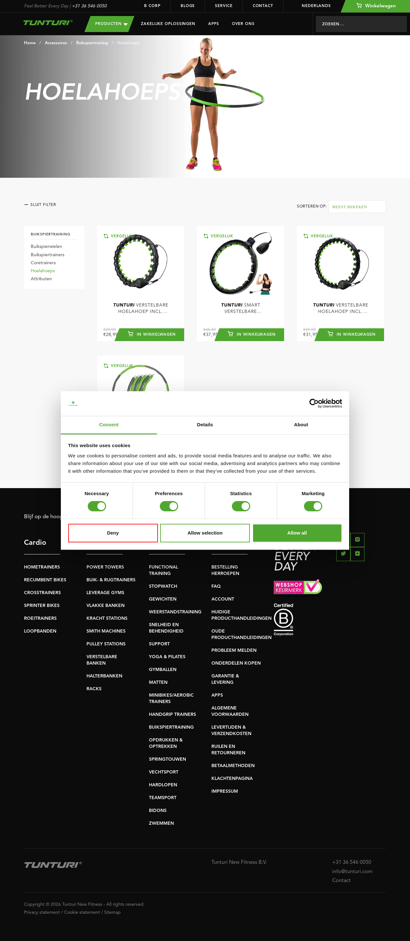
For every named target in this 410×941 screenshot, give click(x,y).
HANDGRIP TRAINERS (172, 714)
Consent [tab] (109, 424)
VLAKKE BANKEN (105, 605)
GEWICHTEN (162, 599)
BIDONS (158, 810)
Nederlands (312, 6)
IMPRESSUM (224, 791)
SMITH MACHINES (106, 631)
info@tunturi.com (352, 871)
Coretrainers (43, 263)
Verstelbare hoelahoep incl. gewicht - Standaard (140, 309)
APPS (217, 695)
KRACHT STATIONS (106, 618)
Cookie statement (82, 912)
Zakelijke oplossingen (168, 24)
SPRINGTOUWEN (167, 759)
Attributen (41, 279)
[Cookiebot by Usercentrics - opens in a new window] (314, 403)
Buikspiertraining (92, 43)
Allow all (297, 533)
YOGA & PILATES (167, 657)
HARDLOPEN (163, 785)
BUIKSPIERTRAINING (171, 727)
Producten (111, 24)
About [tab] (301, 424)
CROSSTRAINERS (42, 593)
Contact (263, 6)
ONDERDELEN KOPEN (236, 663)
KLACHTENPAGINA (232, 778)
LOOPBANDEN (40, 631)
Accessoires (56, 43)
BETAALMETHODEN (233, 766)
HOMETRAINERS (42, 567)
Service (223, 6)
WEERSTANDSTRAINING (175, 612)
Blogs (188, 6)
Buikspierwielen (46, 246)
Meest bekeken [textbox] (349, 207)
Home (30, 43)
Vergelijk (118, 236)
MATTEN (158, 682)
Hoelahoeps (128, 43)
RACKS (94, 689)
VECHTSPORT (163, 772)
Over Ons (243, 24)
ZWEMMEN (161, 823)
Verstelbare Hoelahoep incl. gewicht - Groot (340, 309)
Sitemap (112, 912)
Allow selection (204, 533)
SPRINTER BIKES (42, 605)
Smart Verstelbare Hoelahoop (240, 309)
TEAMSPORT (162, 798)
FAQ (216, 586)
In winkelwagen (152, 334)
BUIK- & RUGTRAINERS (110, 580)
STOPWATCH (163, 586)
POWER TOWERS (105, 567)
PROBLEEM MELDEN (234, 650)
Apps (213, 24)
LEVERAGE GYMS (105, 593)
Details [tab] (205, 424)
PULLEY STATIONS (106, 644)
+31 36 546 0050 (89, 6)
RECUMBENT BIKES (45, 580)
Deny (113, 533)
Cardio (35, 542)
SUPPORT (159, 644)
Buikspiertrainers (47, 255)
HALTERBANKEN (104, 676)
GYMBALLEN (162, 669)
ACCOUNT (222, 599)
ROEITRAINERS (40, 618)
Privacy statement (42, 912)
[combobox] (357, 206)
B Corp (152, 6)
